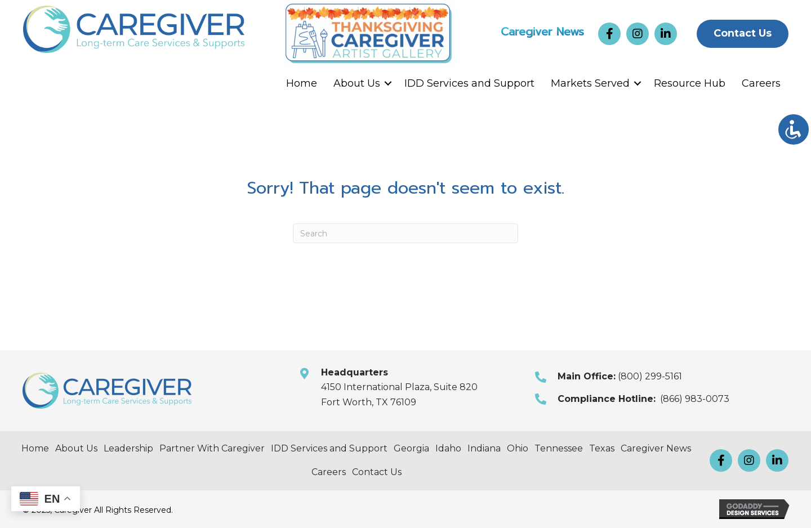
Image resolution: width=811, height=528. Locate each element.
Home (301, 83)
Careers (761, 83)
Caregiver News (542, 29)
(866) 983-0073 (694, 398)
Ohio (517, 448)
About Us (356, 83)
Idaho (448, 448)
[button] (609, 34)
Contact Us (377, 472)
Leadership (128, 448)
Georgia (411, 448)
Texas (601, 448)
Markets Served (590, 83)
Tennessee (558, 448)
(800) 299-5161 (650, 376)
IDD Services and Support (469, 83)
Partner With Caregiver (212, 448)
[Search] (405, 233)
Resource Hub (689, 83)
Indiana (484, 448)
